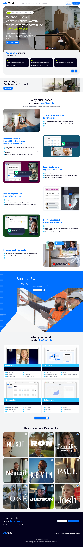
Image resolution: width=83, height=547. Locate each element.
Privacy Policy (72, 533)
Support (78, 533)
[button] (72, 71)
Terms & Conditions (65, 533)
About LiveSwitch (56, 533)
